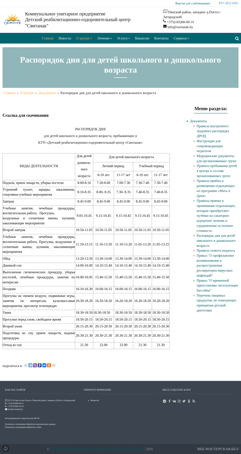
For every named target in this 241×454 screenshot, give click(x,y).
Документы (47, 93)
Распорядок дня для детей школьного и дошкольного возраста (108, 93)
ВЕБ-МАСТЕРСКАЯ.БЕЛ (217, 449)
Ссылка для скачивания (26, 115)
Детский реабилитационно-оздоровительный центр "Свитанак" (97, 449)
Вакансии (94, 400)
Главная (9, 93)
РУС (222, 3)
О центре (27, 93)
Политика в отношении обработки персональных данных (30, 424)
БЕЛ (228, 3)
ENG (235, 3)
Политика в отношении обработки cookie (23, 427)
